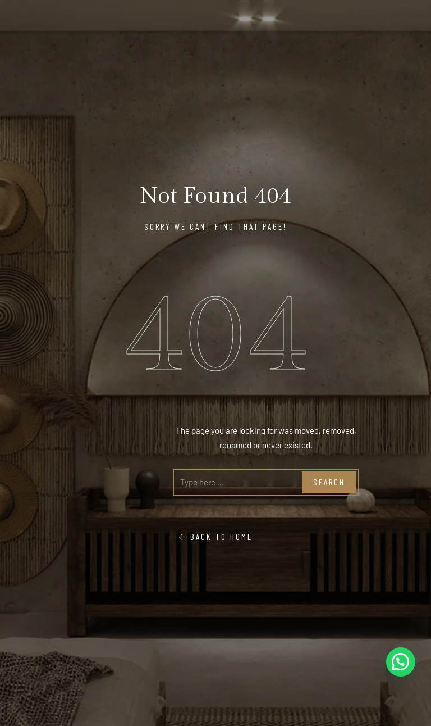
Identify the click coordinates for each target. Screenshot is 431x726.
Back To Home (215, 536)
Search (329, 482)
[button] (400, 662)
